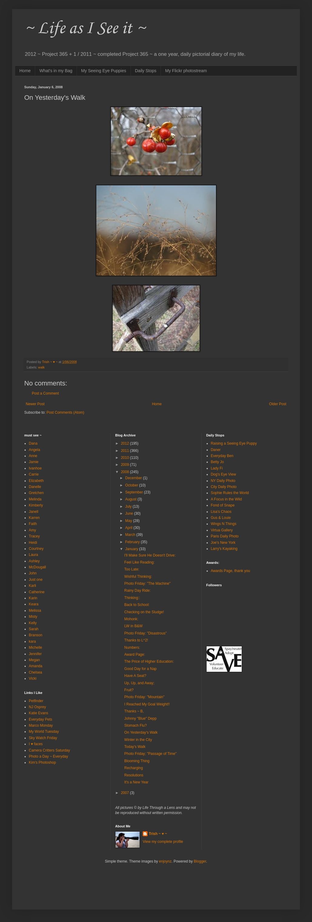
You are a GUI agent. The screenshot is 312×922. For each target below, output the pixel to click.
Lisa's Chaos (221, 512)
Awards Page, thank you (230, 571)
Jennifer (35, 654)
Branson (35, 635)
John (33, 573)
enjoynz (165, 861)
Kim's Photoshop (42, 762)
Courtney (36, 549)
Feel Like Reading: (139, 562)
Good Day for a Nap (140, 669)
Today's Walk (134, 747)
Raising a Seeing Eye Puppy (234, 443)
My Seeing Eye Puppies (103, 70)
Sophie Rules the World (230, 493)
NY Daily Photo (223, 481)
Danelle (35, 487)
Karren (34, 518)
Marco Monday (41, 725)
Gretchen (36, 493)
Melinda (35, 499)
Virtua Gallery (222, 530)
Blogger (200, 861)
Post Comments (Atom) (65, 412)
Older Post (277, 404)
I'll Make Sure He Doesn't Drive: (149, 555)
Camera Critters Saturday (49, 750)
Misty (33, 616)
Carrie (34, 474)
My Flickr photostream (186, 70)
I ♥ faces (36, 744)
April (129, 528)
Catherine (37, 592)
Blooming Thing (136, 761)
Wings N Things (223, 524)
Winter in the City (138, 740)
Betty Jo (217, 462)
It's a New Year (136, 782)
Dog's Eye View (223, 474)
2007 (125, 793)
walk (41, 367)
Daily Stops (146, 70)
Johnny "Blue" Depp (140, 718)
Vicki (32, 678)
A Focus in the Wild (226, 499)
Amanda (35, 666)
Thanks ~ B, (134, 711)
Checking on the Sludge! (144, 612)
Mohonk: (131, 619)
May (129, 521)
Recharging (133, 768)
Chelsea (35, 672)
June (129, 513)
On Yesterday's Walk (141, 732)
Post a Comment (45, 393)
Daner (216, 450)
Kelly (33, 623)
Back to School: (136, 605)
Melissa (35, 610)
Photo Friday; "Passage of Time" (150, 754)
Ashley (34, 561)
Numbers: (132, 647)
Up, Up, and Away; (139, 683)
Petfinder (36, 701)
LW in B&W (133, 626)
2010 (125, 458)
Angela (34, 450)
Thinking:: (132, 598)
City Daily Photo (224, 487)
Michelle (35, 647)
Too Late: (131, 569)
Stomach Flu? (135, 725)
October (132, 485)
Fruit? (129, 690)
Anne (33, 456)
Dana (33, 443)
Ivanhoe (35, 468)
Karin (33, 598)
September (134, 492)
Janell (33, 512)
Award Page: (134, 654)
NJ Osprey (37, 707)
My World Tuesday (44, 731)
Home (25, 70)
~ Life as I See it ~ (84, 29)
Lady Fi (217, 468)
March (130, 535)
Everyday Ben (222, 456)
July (129, 506)
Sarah (33, 629)
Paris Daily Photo (225, 536)
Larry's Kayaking (224, 549)
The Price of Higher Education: (149, 661)
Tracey (34, 536)
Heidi (33, 542)
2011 (125, 451)
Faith (33, 524)
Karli (32, 586)
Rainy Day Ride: (137, 590)
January (132, 549)
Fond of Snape (223, 505)
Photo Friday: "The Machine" (147, 583)
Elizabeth (36, 481)
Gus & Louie (221, 518)
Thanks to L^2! (136, 640)
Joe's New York (223, 542)
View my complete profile (163, 842)
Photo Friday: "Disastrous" (145, 633)
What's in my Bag (55, 70)
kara (32, 641)
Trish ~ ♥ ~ (158, 834)
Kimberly (36, 505)
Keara (33, 604)
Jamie (33, 462)
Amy (32, 530)
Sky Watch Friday (43, 738)
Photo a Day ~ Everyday (48, 756)
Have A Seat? (135, 676)
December (134, 478)
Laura (33, 555)
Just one (35, 579)
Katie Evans (38, 713)
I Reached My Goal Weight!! (147, 704)
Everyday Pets (40, 719)
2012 (125, 443)
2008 (125, 472)
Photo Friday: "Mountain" (144, 697)
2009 (125, 465)
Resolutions (133, 775)
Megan (34, 660)
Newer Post (35, 404)
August (131, 499)
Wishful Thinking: (138, 576)
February (133, 542)
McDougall (37, 567)
